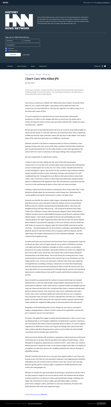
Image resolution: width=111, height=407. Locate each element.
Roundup (38, 74)
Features (10, 66)
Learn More (26, 54)
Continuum (11, 48)
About (33, 66)
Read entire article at (36, 394)
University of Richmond (103, 2)
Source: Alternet (29, 74)
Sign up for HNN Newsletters (35, 403)
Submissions (43, 66)
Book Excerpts (21, 66)
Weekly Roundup (13, 50)
